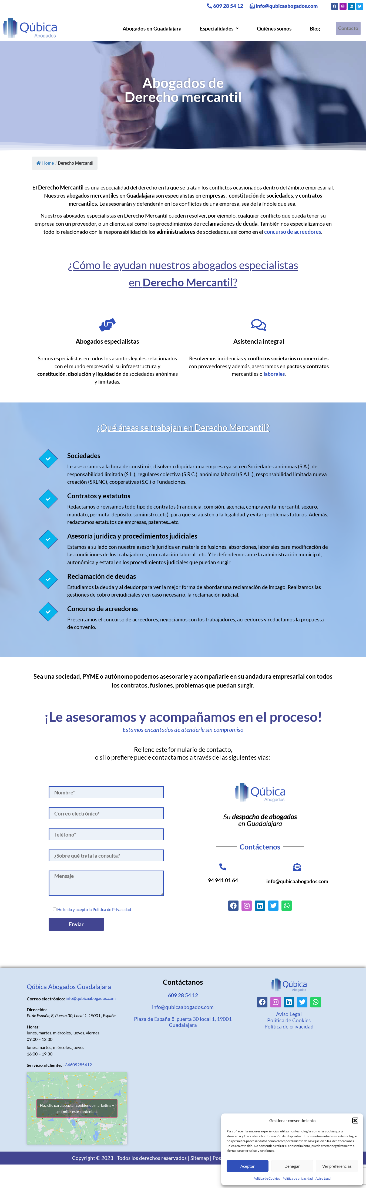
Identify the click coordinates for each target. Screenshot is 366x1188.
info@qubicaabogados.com (284, 6)
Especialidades (217, 28)
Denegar (292, 1166)
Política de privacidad (298, 1178)
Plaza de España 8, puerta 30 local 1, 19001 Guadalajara (183, 1022)
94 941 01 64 (223, 880)
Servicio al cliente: (44, 1065)
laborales (274, 374)
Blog (313, 28)
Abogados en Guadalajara (150, 28)
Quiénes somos (272, 28)
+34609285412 (77, 1064)
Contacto (347, 28)
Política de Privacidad (112, 909)
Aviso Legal (323, 1178)
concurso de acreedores (292, 231)
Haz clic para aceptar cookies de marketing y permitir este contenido (77, 1108)
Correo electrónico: (46, 999)
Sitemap (199, 1158)
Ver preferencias (337, 1166)
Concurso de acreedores (102, 608)
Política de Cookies (266, 1178)
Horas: (33, 1027)
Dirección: (37, 1009)
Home (45, 163)
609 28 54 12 (225, 6)
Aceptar (247, 1166)
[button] (355, 1120)
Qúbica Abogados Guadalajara (69, 986)
